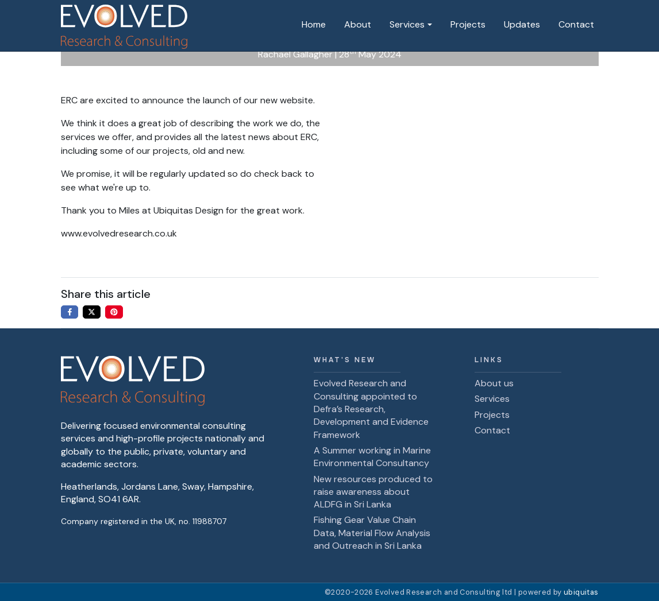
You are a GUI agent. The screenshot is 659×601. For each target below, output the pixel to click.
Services (407, 24)
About (357, 24)
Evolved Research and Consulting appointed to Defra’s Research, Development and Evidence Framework (371, 409)
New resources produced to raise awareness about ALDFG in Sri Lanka (373, 492)
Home (314, 24)
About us (494, 383)
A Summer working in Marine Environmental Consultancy (372, 456)
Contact (576, 24)
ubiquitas (581, 592)
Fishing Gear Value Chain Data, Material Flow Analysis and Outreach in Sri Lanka (372, 533)
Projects (467, 24)
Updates (522, 24)
